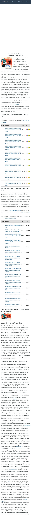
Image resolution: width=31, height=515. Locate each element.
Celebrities (20, 1)
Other (27, 1)
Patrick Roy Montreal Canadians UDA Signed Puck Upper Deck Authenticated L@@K (13, 177)
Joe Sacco (8, 481)
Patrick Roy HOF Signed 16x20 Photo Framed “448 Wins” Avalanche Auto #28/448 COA (13, 282)
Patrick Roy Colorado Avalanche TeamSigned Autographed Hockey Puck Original (13, 171)
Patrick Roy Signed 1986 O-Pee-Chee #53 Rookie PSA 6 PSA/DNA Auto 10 (12, 294)
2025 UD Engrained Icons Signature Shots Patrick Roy (12, 247)
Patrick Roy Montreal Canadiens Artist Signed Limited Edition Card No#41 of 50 (13, 288)
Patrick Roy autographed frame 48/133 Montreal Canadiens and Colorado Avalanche (13, 270)
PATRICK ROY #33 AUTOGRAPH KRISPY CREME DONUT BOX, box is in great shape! (12, 252)
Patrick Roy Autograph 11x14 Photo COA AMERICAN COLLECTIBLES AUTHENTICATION (12, 258)
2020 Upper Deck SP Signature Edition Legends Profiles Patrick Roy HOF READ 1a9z (13, 142)
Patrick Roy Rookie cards (15, 210)
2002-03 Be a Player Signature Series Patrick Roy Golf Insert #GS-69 (12, 230)
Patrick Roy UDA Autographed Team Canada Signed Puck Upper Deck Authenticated (13, 183)
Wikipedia (17, 104)
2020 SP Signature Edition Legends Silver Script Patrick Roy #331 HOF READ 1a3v (13, 135)
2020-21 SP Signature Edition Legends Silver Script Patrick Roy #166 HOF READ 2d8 (13, 153)
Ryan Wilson (18, 446)
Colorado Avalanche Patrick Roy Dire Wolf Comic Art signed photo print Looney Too (13, 159)
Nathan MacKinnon (26, 408)
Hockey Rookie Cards (25, 212)
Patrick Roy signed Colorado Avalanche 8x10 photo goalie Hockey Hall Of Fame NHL (12, 300)
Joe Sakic (15, 399)
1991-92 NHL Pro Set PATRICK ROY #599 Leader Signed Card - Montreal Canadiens (13, 130)
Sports (13, 1)
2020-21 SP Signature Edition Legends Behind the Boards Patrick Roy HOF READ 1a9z (13, 147)
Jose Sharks (27, 425)
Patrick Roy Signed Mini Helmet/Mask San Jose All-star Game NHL (12, 305)
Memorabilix (6, 1)
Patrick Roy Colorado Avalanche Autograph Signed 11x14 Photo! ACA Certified (13, 276)
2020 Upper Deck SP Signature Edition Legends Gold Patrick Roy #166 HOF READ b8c (13, 242)
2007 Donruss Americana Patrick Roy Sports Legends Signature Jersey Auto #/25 (13, 236)
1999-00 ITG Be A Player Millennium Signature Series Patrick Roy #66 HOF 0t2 (13, 225)
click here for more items (10, 218)
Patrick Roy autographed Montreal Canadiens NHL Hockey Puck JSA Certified (13, 165)
